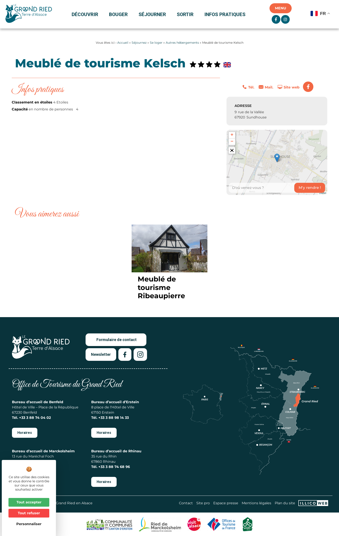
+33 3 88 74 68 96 (114, 467)
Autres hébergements (182, 43)
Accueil (122, 43)
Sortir (186, 14)
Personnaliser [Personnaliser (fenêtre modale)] (28, 524)
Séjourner (153, 14)
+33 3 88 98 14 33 (113, 418)
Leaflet (322, 193)
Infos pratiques (224, 14)
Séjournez (139, 43)
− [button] (232, 141)
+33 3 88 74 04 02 (35, 418)
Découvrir (86, 14)
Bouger (119, 14)
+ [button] (232, 135)
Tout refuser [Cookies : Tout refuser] (29, 513)
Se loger (156, 43)
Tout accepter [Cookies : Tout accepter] (29, 502)
